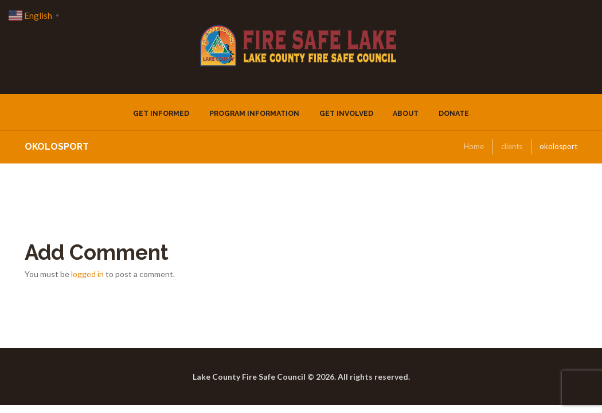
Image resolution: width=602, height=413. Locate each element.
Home (474, 146)
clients (511, 146)
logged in (87, 274)
